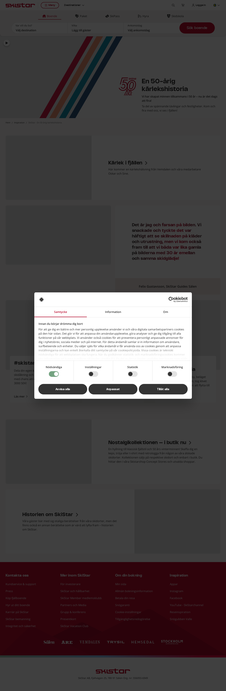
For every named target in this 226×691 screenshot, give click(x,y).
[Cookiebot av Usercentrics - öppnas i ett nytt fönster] (172, 299)
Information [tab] (113, 312)
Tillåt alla (163, 389)
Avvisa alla (62, 389)
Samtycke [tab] (60, 312)
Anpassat (113, 389)
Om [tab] (165, 312)
